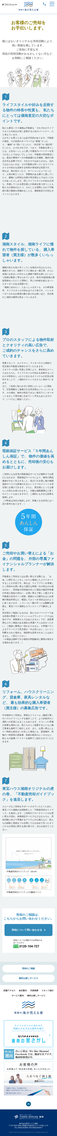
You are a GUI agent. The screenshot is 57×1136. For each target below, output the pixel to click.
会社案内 (23, 990)
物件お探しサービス (28, 978)
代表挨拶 (34, 990)
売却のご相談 (28, 968)
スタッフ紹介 (48, 990)
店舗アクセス (9, 990)
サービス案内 (18, 996)
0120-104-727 (29, 946)
